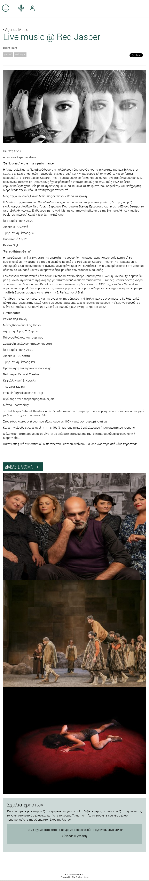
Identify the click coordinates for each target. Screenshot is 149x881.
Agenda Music (15, 29)
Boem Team (10, 47)
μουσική (8, 54)
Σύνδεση (67, 836)
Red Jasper (20, 54)
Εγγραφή (81, 836)
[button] (13, 106)
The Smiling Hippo (80, 877)
